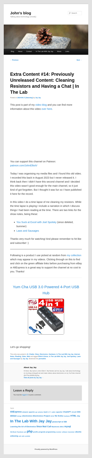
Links (67, 51)
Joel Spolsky (71, 356)
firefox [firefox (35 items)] (60, 416)
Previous (14, 60)
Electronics (44, 354)
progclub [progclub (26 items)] (42, 432)
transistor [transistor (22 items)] (71, 432)
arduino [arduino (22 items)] (40, 412)
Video (24, 356)
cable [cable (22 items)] (53, 412)
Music (59, 51)
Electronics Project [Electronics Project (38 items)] (41, 416)
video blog (41, 104)
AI (27, 354)
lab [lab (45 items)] (65, 421)
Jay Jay (38, 98)
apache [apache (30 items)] (32, 412)
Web (28, 356)
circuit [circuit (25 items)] (73, 412)
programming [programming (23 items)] (50, 432)
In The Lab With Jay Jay (44, 51)
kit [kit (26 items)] (62, 422)
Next (79, 60)
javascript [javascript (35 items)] (56, 422)
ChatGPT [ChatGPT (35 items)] (67, 412)
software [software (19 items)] (64, 432)
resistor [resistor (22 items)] (58, 432)
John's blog (20, 13)
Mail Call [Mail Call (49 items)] (46, 426)
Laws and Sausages (27, 230)
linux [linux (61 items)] (39, 426)
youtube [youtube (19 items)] (27, 436)
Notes (12, 356)
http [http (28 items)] (78, 416)
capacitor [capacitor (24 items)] (59, 412)
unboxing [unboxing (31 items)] (14, 436)
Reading (18, 356)
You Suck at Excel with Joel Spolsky (36, 222)
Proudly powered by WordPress (46, 449)
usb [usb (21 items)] (20, 436)
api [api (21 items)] (36, 412)
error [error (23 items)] (52, 416)
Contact (29, 51)
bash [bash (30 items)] (46, 412)
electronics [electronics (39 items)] (27, 416)
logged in (25, 395)
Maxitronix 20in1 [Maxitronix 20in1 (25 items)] (58, 427)
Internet (77, 354)
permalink (42, 359)
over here (46, 109)
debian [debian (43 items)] (13, 416)
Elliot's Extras (43, 356)
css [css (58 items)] (78, 412)
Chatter (31, 354)
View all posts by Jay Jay (34, 378)
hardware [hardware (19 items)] (67, 416)
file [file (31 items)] (56, 416)
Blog (12, 51)
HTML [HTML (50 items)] (73, 416)
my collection (74, 255)
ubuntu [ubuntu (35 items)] (78, 432)
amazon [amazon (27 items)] (25, 412)
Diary (37, 354)
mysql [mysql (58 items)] (67, 426)
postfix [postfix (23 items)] (35, 432)
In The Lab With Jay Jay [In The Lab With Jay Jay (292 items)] (31, 421)
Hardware (52, 354)
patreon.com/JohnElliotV (23, 165)
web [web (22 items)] (23, 436)
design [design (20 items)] (19, 416)
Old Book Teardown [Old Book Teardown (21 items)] (16, 432)
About (20, 51)
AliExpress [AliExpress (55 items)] (16, 412)
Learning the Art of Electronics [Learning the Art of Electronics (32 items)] (23, 427)
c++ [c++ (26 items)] (49, 412)
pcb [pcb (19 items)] (25, 432)
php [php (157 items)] (30, 431)
